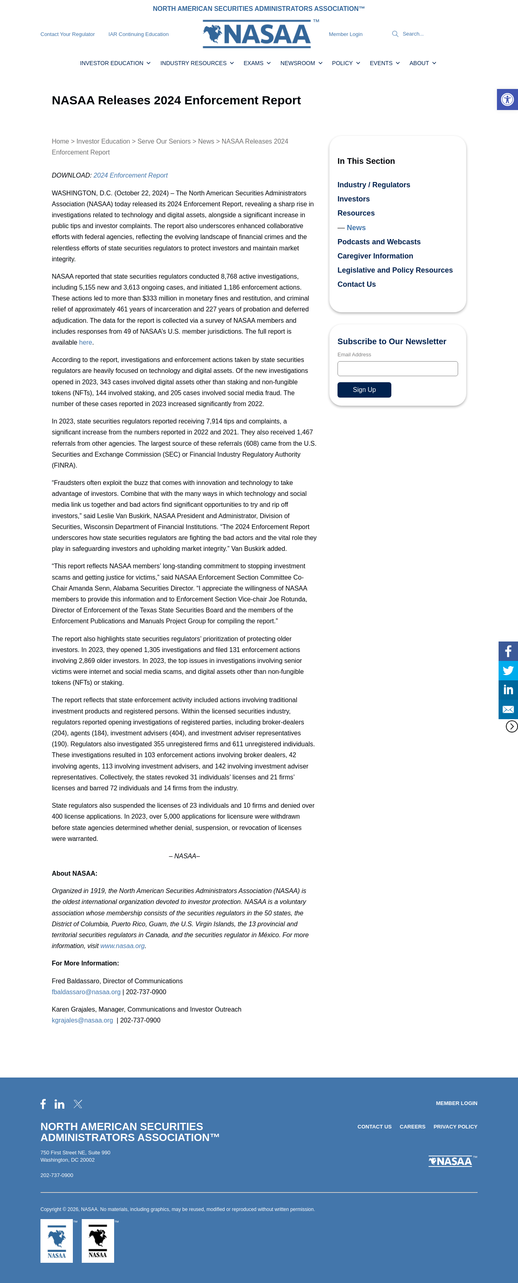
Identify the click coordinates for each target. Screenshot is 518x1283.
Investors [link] (354, 199)
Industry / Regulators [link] (374, 185)
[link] (507, 99)
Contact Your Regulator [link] (67, 34)
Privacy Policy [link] (455, 1127)
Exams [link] (258, 63)
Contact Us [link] (357, 284)
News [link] (206, 141)
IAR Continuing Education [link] (138, 34)
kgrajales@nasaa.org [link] (82, 1020)
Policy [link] (346, 63)
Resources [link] (356, 213)
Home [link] (60, 141)
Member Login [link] (346, 34)
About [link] (423, 63)
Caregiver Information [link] (375, 256)
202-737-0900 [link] (56, 1175)
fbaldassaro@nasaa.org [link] (86, 992)
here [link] (85, 342)
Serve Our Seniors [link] (164, 141)
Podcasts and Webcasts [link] (379, 242)
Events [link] (385, 63)
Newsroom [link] (301, 63)
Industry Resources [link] (197, 63)
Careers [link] (413, 1127)
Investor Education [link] (116, 63)
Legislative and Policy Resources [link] (395, 270)
